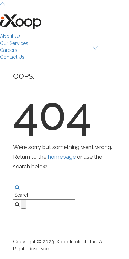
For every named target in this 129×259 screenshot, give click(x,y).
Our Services (14, 43)
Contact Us (12, 57)
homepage (62, 157)
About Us (10, 36)
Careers (8, 50)
